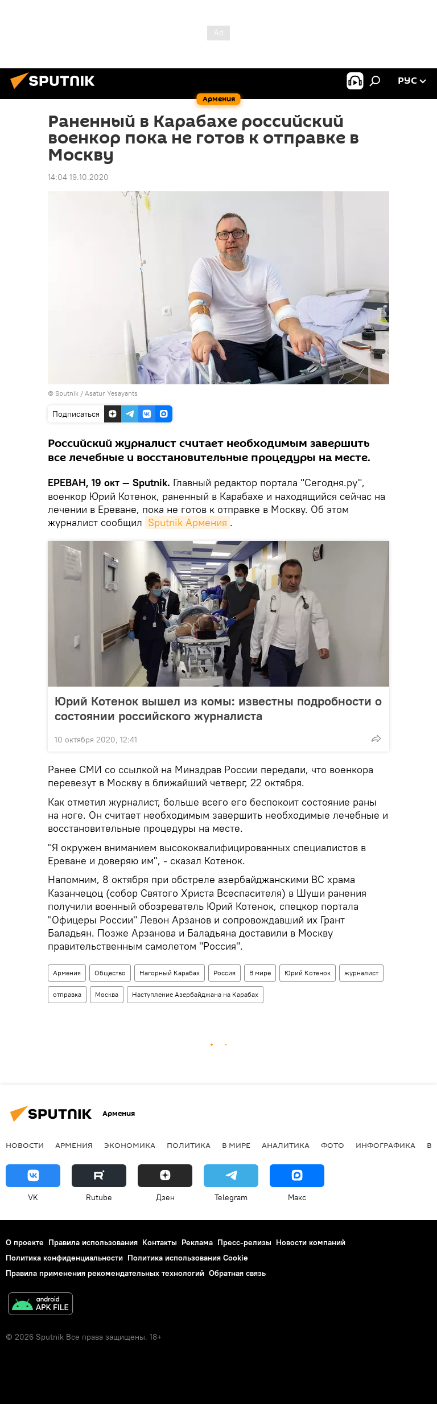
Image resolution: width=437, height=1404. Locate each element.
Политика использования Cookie (187, 1258)
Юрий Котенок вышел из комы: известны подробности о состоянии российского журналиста (218, 708)
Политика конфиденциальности (64, 1258)
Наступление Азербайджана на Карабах (195, 994)
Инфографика (385, 1145)
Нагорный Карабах (169, 972)
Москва (106, 994)
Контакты (159, 1242)
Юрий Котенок (308, 972)
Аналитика (286, 1145)
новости (25, 1145)
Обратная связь (237, 1273)
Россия (224, 972)
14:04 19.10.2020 (78, 177)
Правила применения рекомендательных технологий (105, 1273)
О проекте (25, 1242)
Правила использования (93, 1242)
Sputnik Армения (187, 522)
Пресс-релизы (244, 1242)
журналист (361, 972)
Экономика (129, 1145)
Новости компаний (310, 1242)
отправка (67, 994)
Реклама (197, 1242)
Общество (110, 972)
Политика (189, 1145)
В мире (260, 972)
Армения (67, 972)
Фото (332, 1145)
